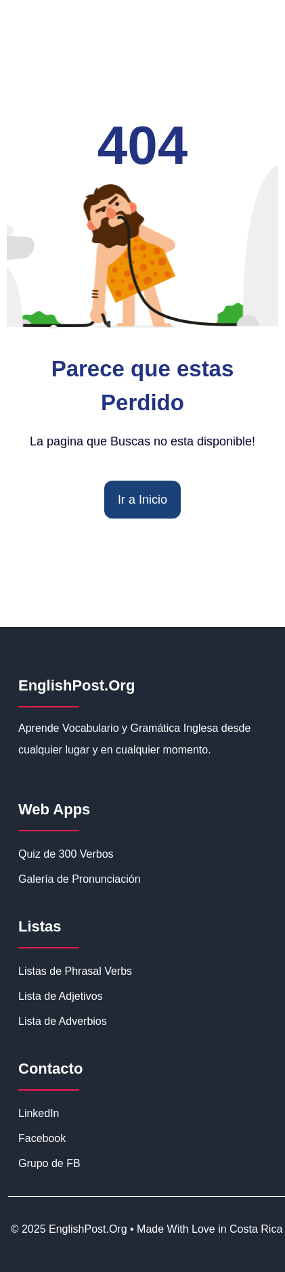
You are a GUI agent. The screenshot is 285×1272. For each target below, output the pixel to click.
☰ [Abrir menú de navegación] (262, 95)
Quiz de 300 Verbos (66, 854)
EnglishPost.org (86, 94)
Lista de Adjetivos (60, 996)
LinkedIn (39, 1113)
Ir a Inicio (142, 499)
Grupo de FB (49, 1163)
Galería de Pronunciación (79, 879)
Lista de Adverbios (62, 1021)
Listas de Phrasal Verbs (75, 971)
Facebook (42, 1138)
